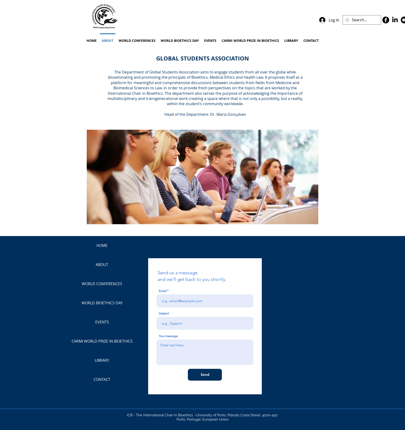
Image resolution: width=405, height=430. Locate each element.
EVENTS (102, 322)
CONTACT (102, 379)
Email (162, 290)
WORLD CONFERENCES (102, 283)
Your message (168, 336)
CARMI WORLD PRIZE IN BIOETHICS (102, 341)
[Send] (205, 375)
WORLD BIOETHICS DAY (102, 302)
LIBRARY (102, 360)
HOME (102, 245)
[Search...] (361, 19)
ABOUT (102, 264)
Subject (164, 313)
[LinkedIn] (395, 20)
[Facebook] (385, 20)
